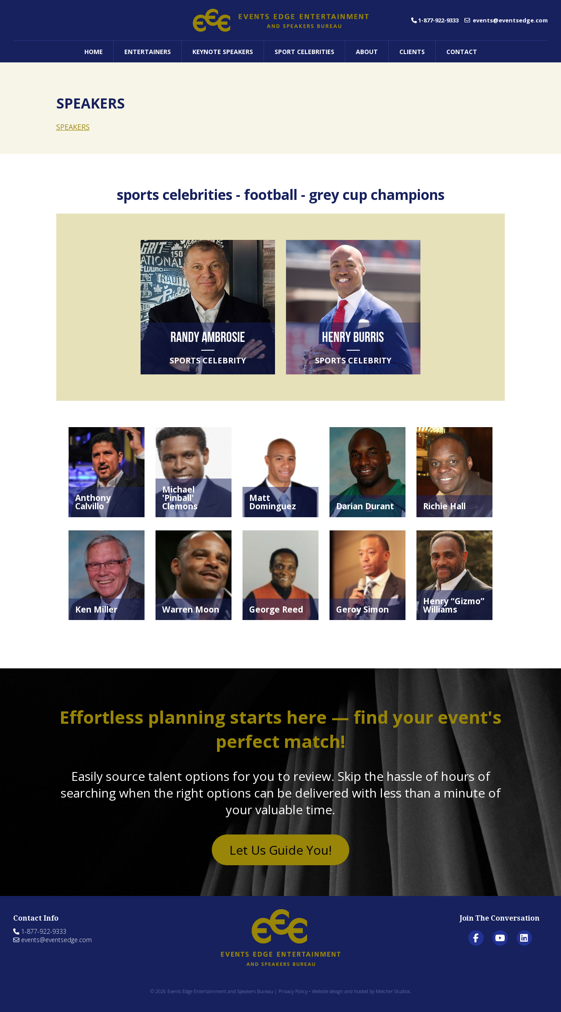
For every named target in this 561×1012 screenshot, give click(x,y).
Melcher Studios (393, 991)
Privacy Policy (293, 991)
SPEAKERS (73, 127)
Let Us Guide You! (280, 850)
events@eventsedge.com (506, 20)
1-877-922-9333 (435, 20)
